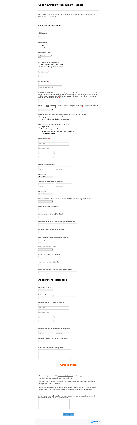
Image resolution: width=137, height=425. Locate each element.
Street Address (41, 143)
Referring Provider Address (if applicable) (51, 302)
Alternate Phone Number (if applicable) (51, 182)
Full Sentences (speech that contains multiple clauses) (57, 131)
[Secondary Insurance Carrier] (45, 249)
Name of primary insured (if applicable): (51, 229)
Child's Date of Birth (45, 52)
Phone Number (59, 169)
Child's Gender (43, 42)
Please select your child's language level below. (54, 124)
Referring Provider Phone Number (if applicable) (54, 328)
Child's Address (44, 138)
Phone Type (42, 174)
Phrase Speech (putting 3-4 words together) (54, 129)
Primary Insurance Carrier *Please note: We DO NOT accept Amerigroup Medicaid (65, 199)
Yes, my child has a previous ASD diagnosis (54, 117)
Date (39, 57)
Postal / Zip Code (42, 159)
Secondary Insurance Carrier (47, 247)
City (39, 153)
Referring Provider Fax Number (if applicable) (53, 338)
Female (43, 47)
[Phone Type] (45, 177)
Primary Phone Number (46, 164)
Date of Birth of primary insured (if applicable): (54, 237)
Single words (45, 126)
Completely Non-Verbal (48, 133)
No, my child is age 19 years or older (52, 67)
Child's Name (43, 33)
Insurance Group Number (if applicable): (51, 214)
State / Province (58, 153)
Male (42, 45)
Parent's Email (43, 81)
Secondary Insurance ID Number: (49, 262)
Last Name (49, 38)
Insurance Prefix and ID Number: (49, 206)
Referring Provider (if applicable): (49, 295)
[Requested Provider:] (45, 290)
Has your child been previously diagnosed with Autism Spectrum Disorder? (63, 114)
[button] (52, 55)
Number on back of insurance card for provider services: (57, 221)
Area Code (41, 169)
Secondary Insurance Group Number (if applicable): (55, 269)
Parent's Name (43, 72)
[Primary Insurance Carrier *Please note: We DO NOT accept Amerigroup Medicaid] (45, 201)
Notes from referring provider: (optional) (51, 348)
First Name (41, 38)
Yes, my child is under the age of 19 (52, 64)
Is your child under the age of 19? (49, 62)
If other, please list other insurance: (49, 254)
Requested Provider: (45, 287)
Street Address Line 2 (43, 148)
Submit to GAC (68, 414)
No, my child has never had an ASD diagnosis (55, 119)
